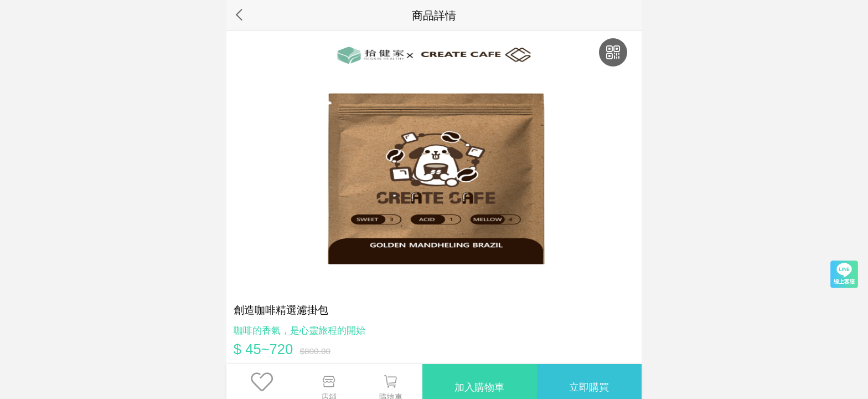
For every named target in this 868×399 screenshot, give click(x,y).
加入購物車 (477, 381)
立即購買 (588, 381)
